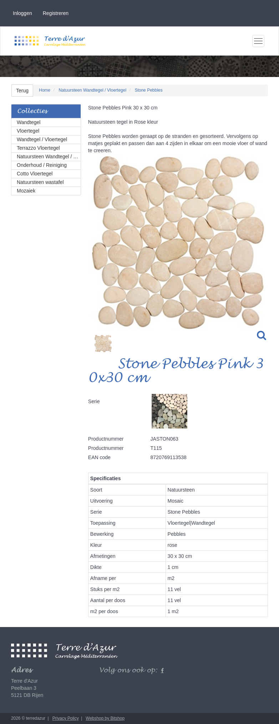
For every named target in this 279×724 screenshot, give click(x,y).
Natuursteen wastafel (40, 182)
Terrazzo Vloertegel (38, 148)
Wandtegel (28, 122)
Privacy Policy (65, 718)
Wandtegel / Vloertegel (42, 139)
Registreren (56, 13)
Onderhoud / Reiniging (42, 165)
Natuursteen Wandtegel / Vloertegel (49, 156)
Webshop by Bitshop (105, 718)
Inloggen (22, 13)
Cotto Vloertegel (34, 173)
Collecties (32, 111)
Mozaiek (26, 191)
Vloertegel (28, 131)
